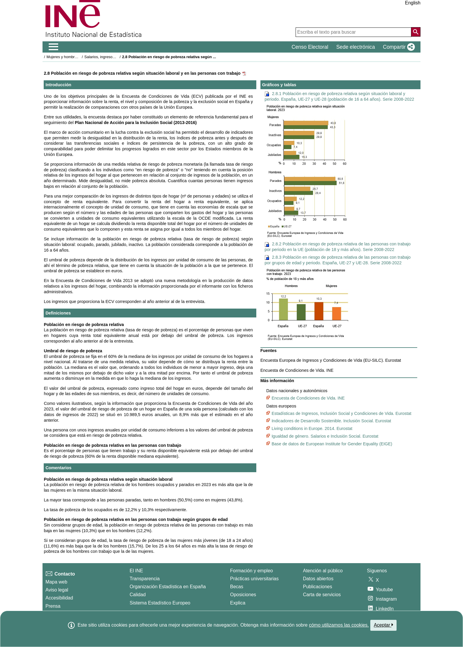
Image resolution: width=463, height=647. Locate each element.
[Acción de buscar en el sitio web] (415, 32)
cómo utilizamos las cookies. (339, 625)
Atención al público (323, 570)
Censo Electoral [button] (309, 47)
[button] (398, 47)
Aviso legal (56, 589)
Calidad (138, 594)
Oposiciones (243, 594)
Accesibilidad (59, 597)
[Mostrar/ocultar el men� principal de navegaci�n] (53, 47)
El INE (136, 570)
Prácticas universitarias (254, 578)
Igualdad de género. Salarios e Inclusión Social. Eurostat (325, 436)
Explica (237, 602)
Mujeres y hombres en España (72, 57)
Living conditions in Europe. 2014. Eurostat (312, 428)
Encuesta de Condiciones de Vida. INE (308, 398)
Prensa (53, 606)
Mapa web (56, 581)
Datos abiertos (318, 578)
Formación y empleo (251, 570)
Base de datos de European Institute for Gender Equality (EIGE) (332, 443)
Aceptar (383, 625)
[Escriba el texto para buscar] (353, 32)
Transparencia (145, 578)
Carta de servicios (322, 594)
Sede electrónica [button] (355, 47)
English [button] (412, 2)
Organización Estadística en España (168, 586)
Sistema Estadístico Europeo (160, 602)
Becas (236, 586)
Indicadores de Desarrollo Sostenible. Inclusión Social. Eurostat (331, 420)
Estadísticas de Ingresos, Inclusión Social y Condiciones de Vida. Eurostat (341, 413)
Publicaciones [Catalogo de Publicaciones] (317, 586)
